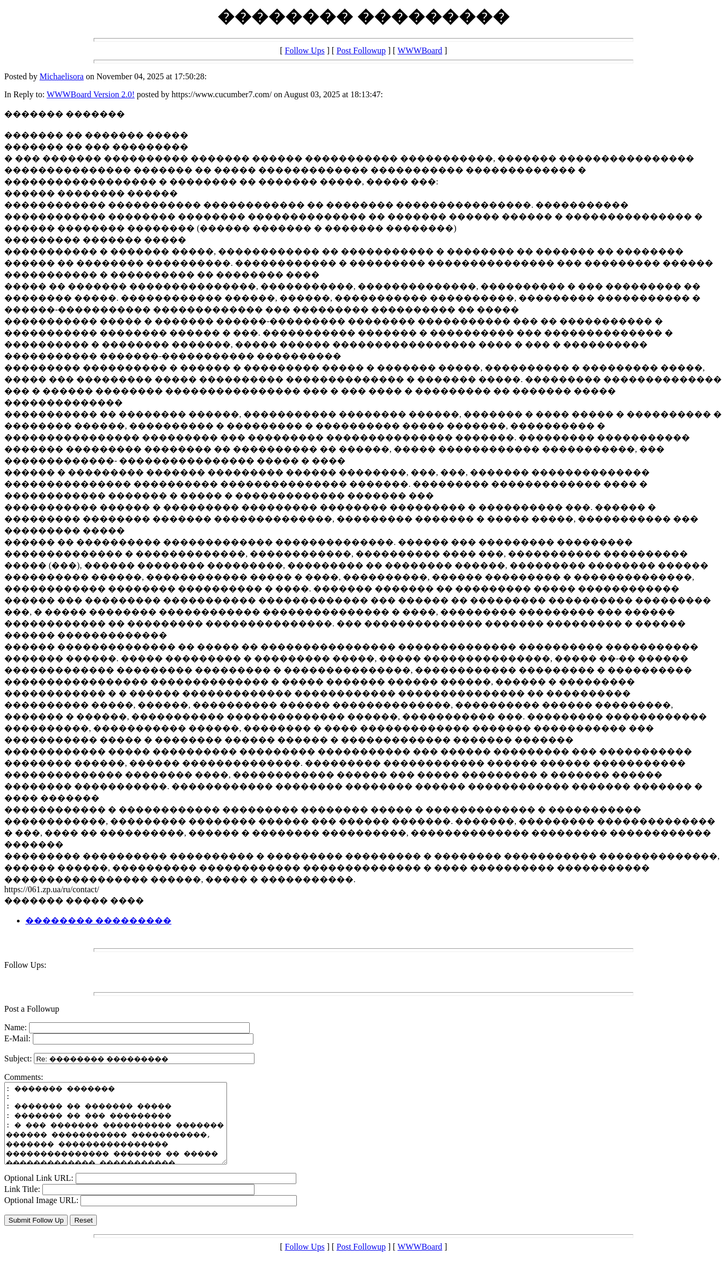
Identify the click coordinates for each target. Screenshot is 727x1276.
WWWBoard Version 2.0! (90, 94)
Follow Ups (304, 50)
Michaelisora (62, 76)
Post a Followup (31, 1008)
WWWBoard (419, 50)
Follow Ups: (25, 964)
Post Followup (361, 50)
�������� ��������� (98, 920)
